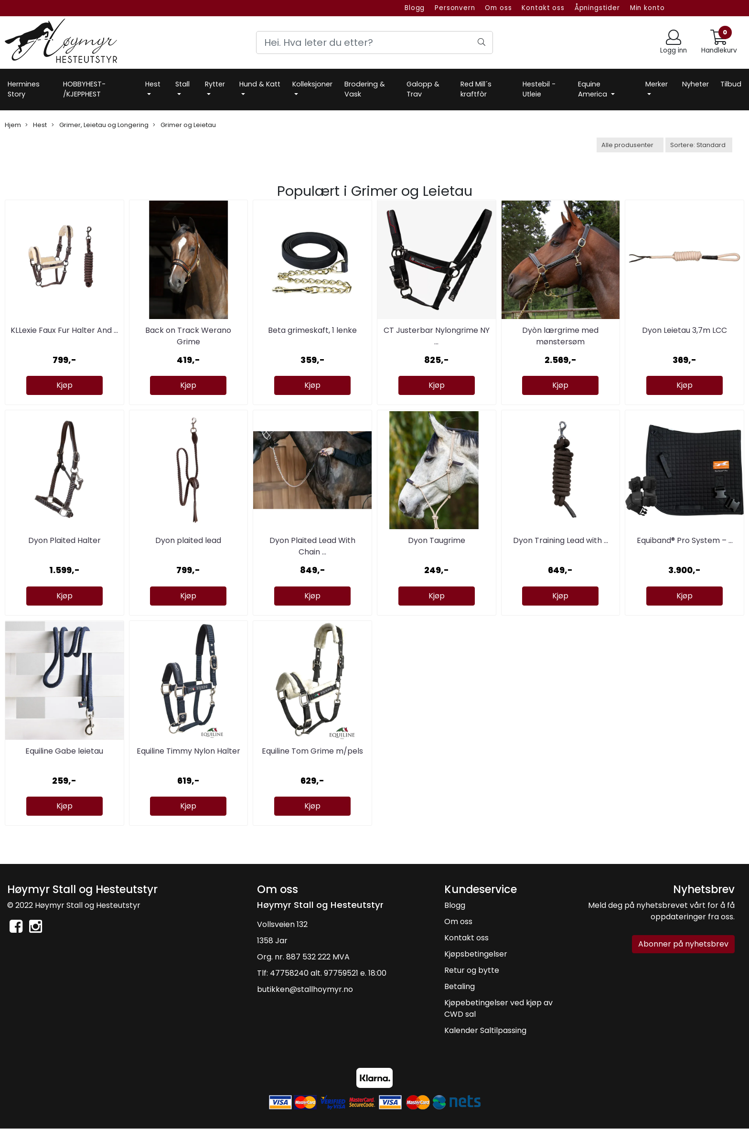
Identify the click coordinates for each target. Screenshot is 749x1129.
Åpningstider (597, 7)
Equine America (593, 89)
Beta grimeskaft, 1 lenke (312, 330)
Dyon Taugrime (436, 540)
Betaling (459, 986)
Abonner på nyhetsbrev (683, 943)
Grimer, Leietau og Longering (100, 125)
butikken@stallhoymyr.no (305, 989)
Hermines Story (24, 89)
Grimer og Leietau (184, 125)
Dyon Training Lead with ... (560, 540)
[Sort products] (698, 145)
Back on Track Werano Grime (188, 336)
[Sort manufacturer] (630, 145)
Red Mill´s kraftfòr (476, 89)
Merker (656, 84)
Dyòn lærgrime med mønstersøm (560, 336)
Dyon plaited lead (188, 540)
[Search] (374, 42)
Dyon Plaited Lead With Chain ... (312, 546)
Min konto (647, 7)
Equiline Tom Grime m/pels (312, 751)
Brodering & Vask (364, 89)
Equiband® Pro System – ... (685, 540)
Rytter (215, 84)
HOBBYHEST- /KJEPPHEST (84, 89)
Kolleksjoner (312, 84)
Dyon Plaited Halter (64, 540)
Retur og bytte (471, 970)
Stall (182, 84)
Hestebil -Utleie (539, 89)
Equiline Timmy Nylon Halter (188, 751)
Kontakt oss (543, 7)
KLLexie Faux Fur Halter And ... (64, 330)
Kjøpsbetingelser (475, 953)
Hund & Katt (259, 84)
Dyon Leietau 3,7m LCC (684, 330)
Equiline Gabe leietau (64, 751)
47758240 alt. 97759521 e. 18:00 (328, 973)
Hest (152, 84)
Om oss (498, 7)
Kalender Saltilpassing (485, 1030)
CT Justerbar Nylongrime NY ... (437, 336)
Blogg (415, 7)
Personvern (455, 7)
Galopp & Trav (423, 89)
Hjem (13, 125)
